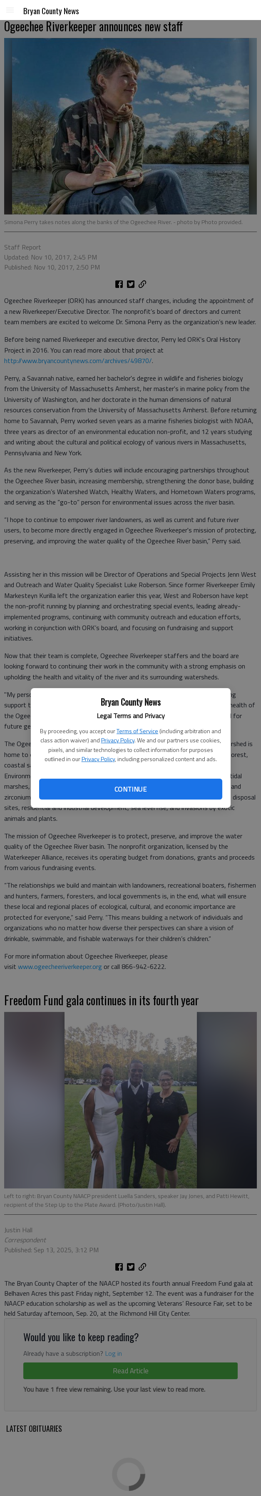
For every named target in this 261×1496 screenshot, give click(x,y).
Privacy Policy (117, 740)
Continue (130, 789)
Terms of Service (137, 731)
